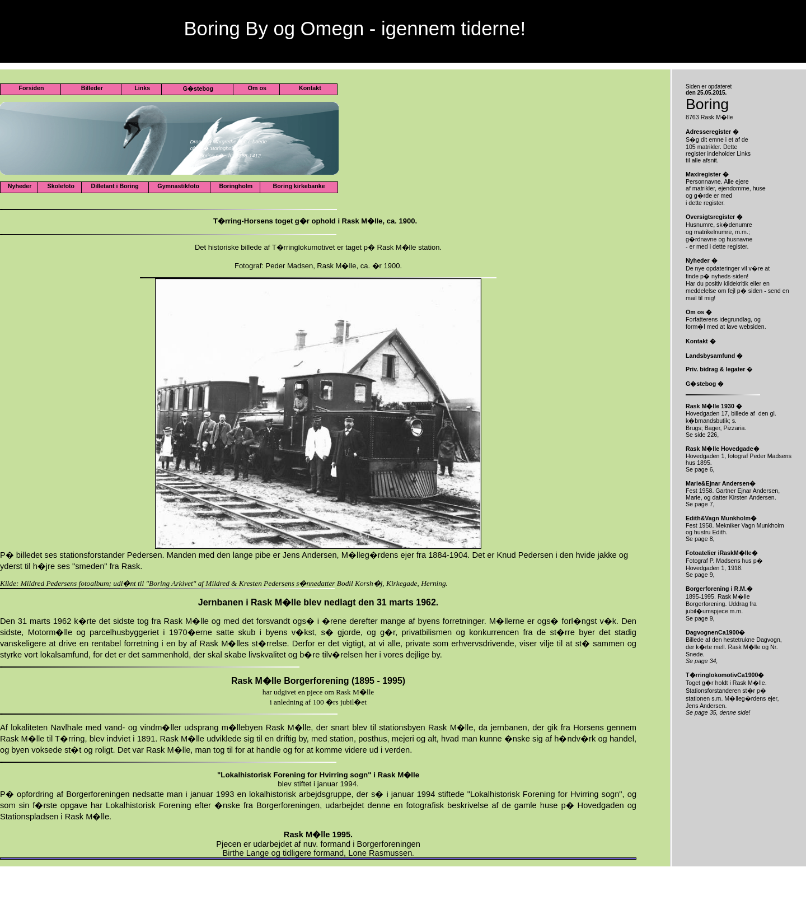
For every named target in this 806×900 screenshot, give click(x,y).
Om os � (699, 312)
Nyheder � (702, 260)
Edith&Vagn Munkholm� (721, 518)
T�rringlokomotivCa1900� (725, 674)
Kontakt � (701, 341)
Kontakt (309, 88)
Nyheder (19, 186)
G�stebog (198, 88)
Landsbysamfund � (714, 355)
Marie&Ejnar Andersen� (721, 483)
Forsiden (30, 88)
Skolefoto (61, 186)
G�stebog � (705, 383)
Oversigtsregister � (714, 216)
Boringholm (234, 186)
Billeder (91, 88)
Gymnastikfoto (179, 186)
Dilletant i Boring (115, 186)
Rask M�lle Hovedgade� (723, 448)
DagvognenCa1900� (715, 632)
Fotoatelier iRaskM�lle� (722, 552)
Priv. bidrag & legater (715, 369)
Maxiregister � (707, 174)
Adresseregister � (712, 131)
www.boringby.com (207, 6)
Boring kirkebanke (300, 186)
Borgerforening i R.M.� (719, 588)
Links (141, 88)
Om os (256, 88)
